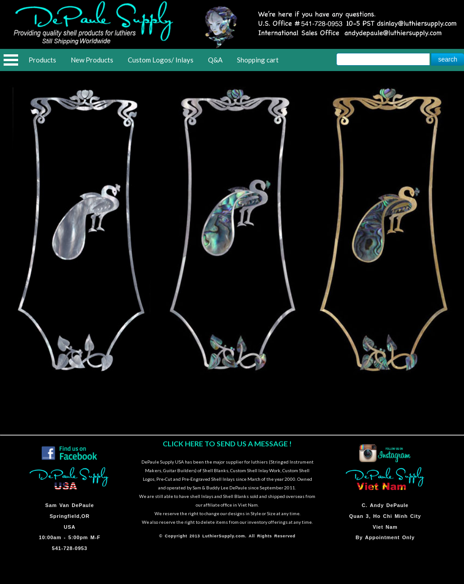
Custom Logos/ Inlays (160, 60)
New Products (92, 60)
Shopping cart (258, 60)
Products (42, 60)
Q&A (215, 60)
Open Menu (11, 60)
